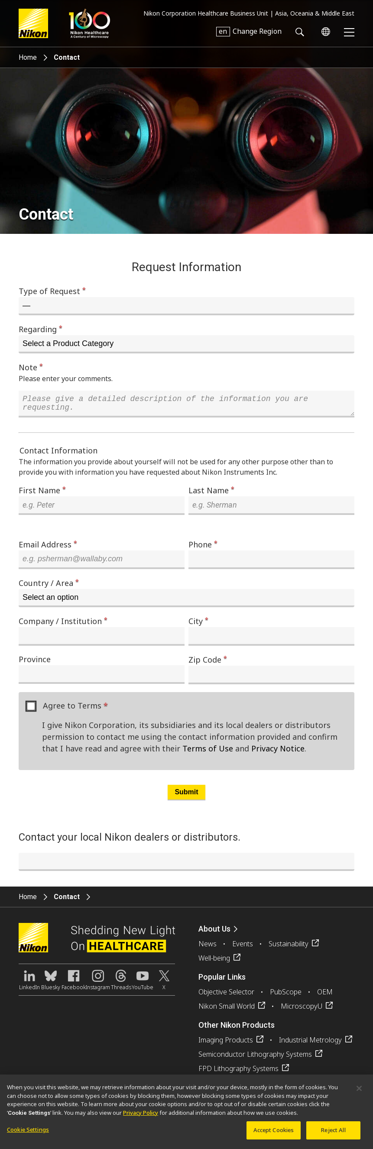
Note (31, 366)
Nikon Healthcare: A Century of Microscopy (89, 23)
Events (242, 947)
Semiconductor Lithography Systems (255, 1057)
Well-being (214, 961)
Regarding (40, 328)
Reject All (333, 1134)
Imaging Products (225, 1043)
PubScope (286, 995)
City (198, 624)
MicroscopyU (301, 1009)
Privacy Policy (140, 1116)
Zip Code (207, 662)
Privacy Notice (278, 752)
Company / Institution (63, 624)
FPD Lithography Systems (238, 1072)
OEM (325, 995)
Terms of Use (207, 752)
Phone (202, 547)
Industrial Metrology (310, 1043)
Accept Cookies (273, 1134)
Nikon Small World (226, 1009)
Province (35, 662)
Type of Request (52, 290)
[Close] (359, 1092)
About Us (214, 932)
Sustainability (288, 947)
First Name (42, 493)
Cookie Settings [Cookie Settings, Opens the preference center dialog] (28, 1133)
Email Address (48, 547)
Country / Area (49, 586)
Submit (186, 795)
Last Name (211, 493)
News (207, 947)
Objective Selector (226, 995)
